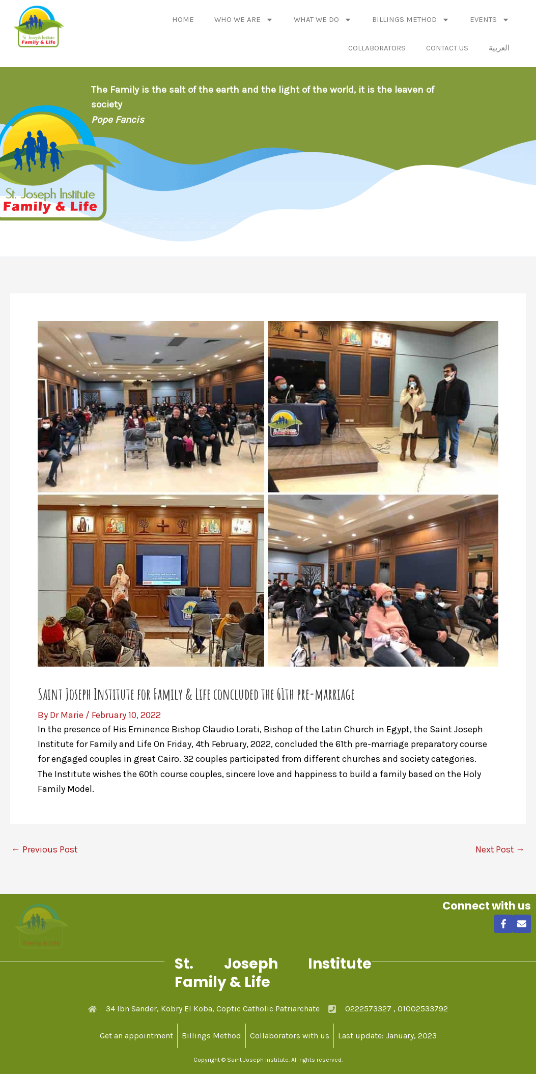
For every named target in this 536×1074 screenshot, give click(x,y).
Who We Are (243, 20)
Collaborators (377, 47)
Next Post (499, 848)
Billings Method (410, 20)
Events (490, 20)
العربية (499, 47)
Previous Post (44, 848)
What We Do (323, 20)
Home (183, 19)
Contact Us (447, 47)
